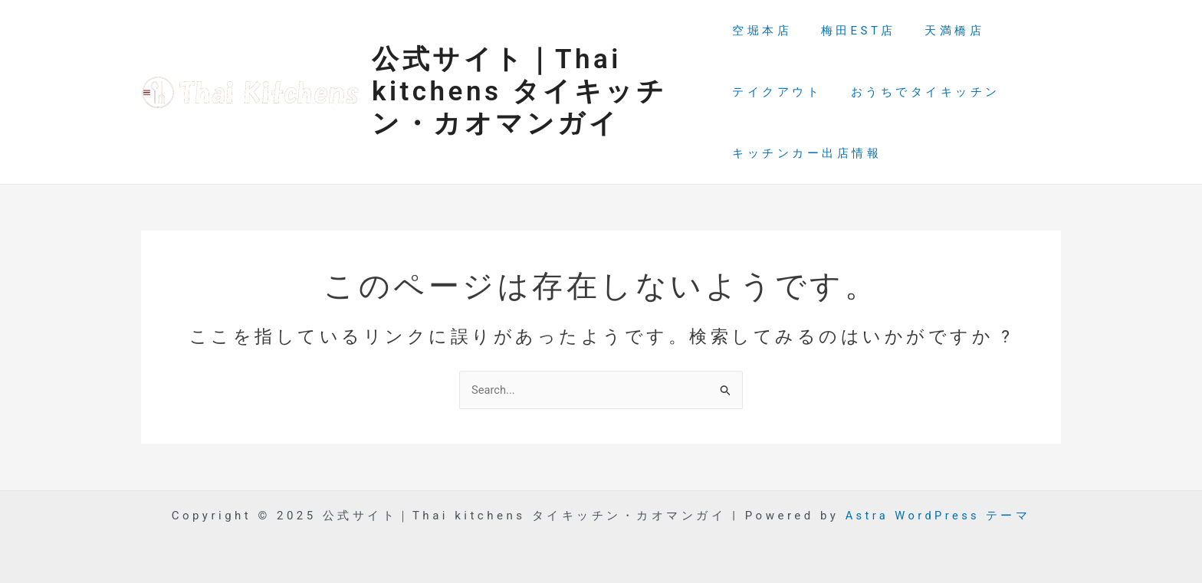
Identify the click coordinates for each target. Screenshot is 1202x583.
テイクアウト (777, 92)
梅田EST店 (852, 31)
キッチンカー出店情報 (807, 153)
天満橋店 (943, 31)
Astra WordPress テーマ (937, 515)
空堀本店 (762, 31)
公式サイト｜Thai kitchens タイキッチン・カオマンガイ (519, 91)
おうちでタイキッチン (919, 92)
